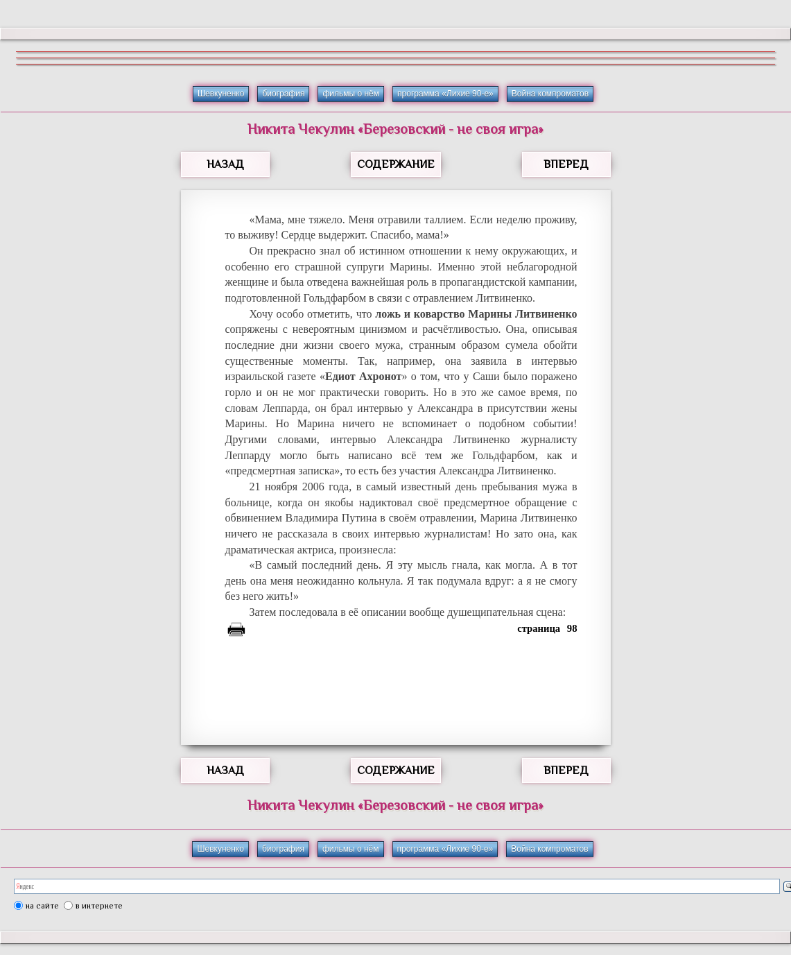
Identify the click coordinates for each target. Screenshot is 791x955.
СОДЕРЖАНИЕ (396, 164)
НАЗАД (225, 164)
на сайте (42, 906)
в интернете (99, 906)
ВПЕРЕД (566, 164)
